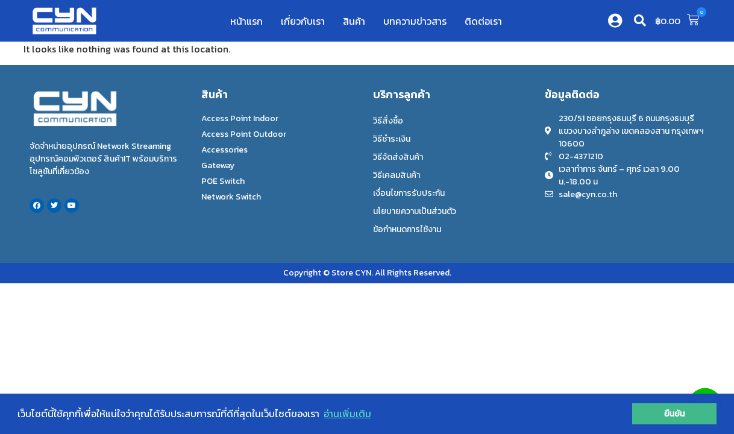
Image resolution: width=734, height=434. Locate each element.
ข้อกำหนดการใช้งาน (407, 229)
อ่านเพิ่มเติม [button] (347, 413)
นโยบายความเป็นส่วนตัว (414, 211)
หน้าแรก (246, 21)
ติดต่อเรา (483, 21)
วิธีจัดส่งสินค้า (398, 157)
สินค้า (354, 21)
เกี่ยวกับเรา (303, 21)
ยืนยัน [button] (674, 413)
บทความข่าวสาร (415, 21)
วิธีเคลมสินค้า (396, 175)
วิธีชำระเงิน (391, 139)
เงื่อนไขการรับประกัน (409, 193)
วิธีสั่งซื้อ (388, 121)
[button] (640, 20)
